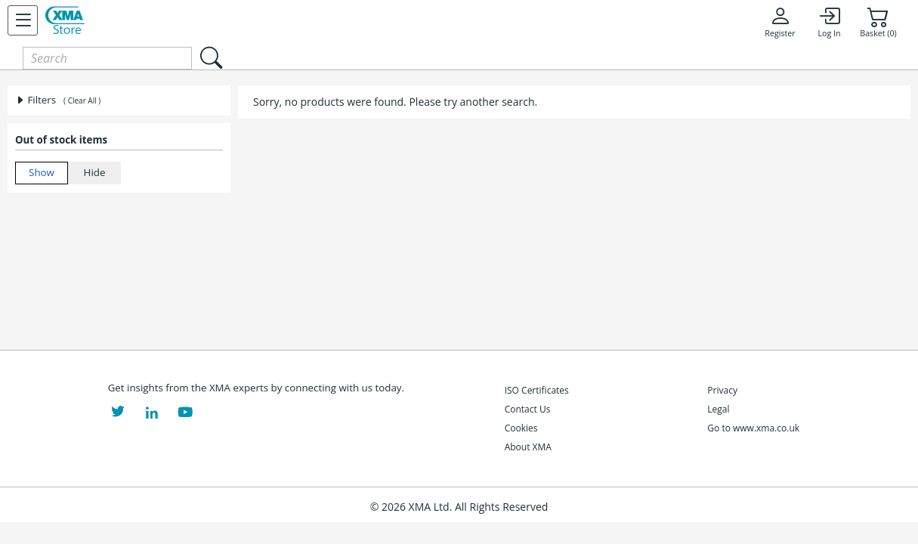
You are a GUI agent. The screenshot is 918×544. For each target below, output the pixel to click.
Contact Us (528, 409)
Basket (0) (878, 22)
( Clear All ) (81, 100)
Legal (718, 409)
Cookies (521, 428)
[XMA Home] (65, 20)
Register (780, 22)
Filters (35, 100)
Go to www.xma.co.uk (753, 428)
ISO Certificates (537, 390)
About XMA (528, 446)
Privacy (722, 390)
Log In (829, 22)
